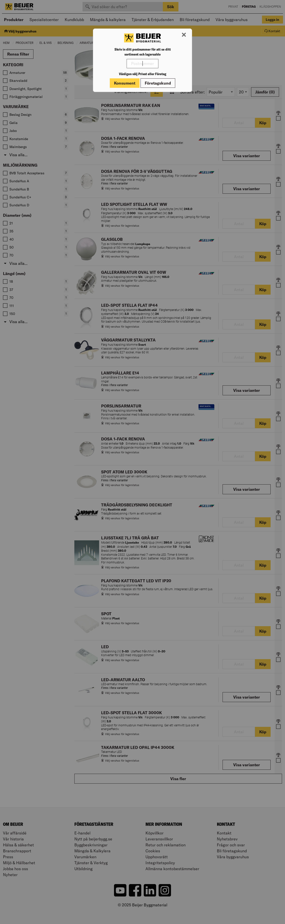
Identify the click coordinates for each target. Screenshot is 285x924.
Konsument (124, 83)
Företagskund (158, 83)
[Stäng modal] (184, 35)
